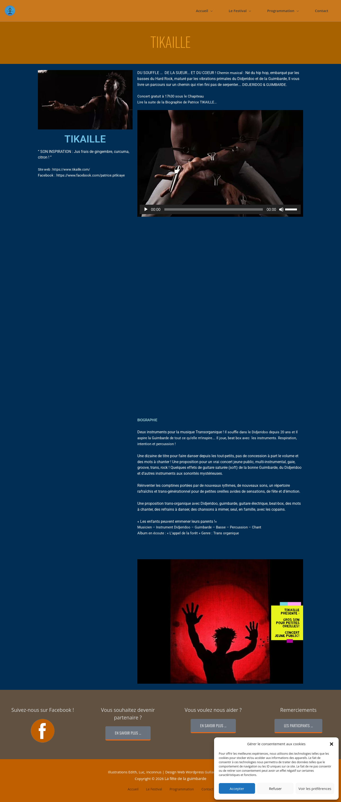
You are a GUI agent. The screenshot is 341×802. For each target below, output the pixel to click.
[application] (220, 209)
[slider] (213, 209)
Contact (321, 10)
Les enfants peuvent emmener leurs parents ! (177, 521)
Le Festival (238, 10)
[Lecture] (146, 209)
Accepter (237, 788)
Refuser (275, 788)
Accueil (202, 10)
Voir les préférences (314, 788)
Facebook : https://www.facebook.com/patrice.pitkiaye (81, 175)
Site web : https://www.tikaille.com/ (66, 169)
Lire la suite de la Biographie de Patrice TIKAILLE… (177, 102)
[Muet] (281, 209)
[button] (331, 744)
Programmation (280, 10)
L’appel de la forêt (184, 533)
